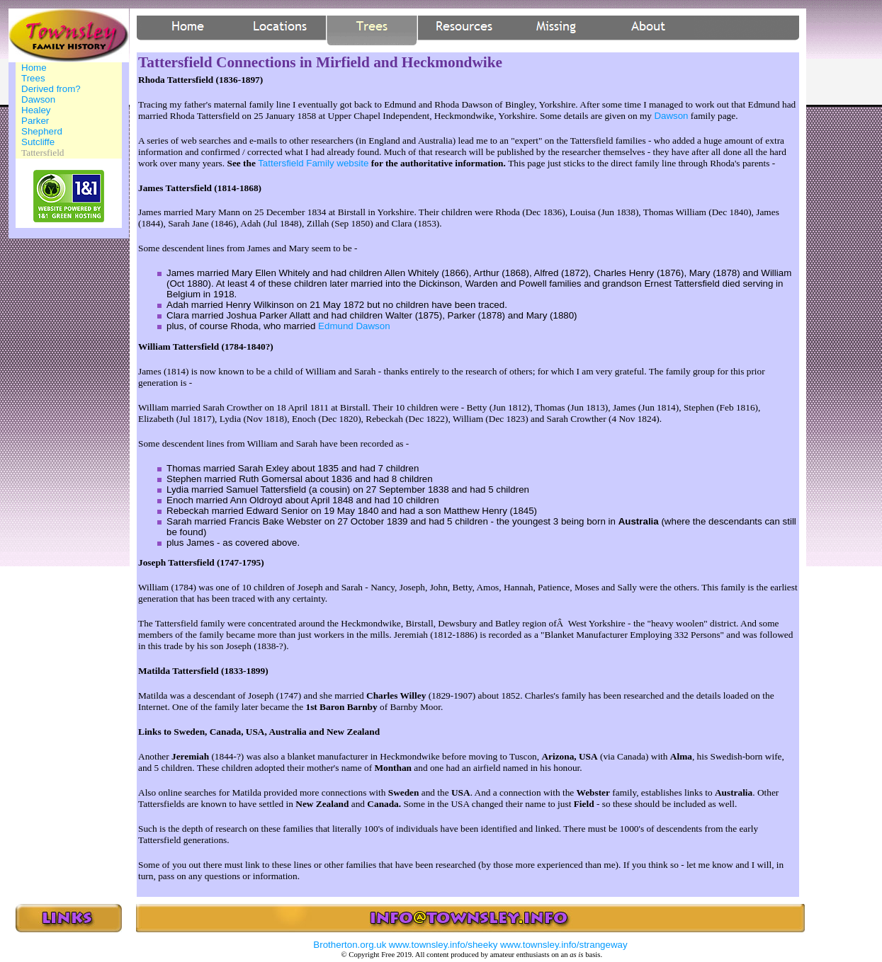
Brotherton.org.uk (349, 944)
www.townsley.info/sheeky (443, 944)
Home (34, 67)
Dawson (38, 99)
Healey (36, 110)
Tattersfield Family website (313, 163)
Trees (33, 78)
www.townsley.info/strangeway (564, 944)
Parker (35, 120)
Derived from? (51, 89)
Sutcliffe (38, 142)
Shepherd (41, 131)
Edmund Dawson (354, 326)
